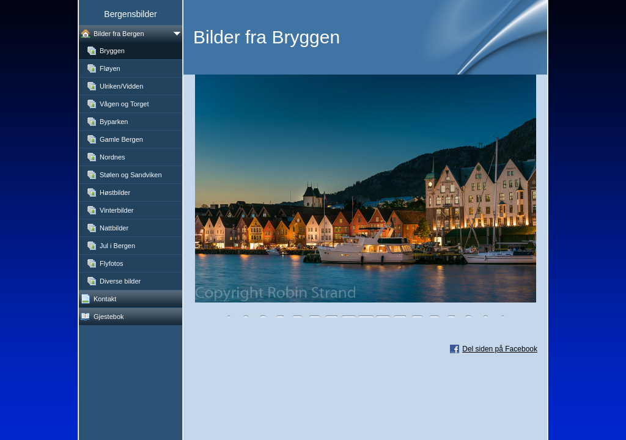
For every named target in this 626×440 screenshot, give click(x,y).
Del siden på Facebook (499, 349)
